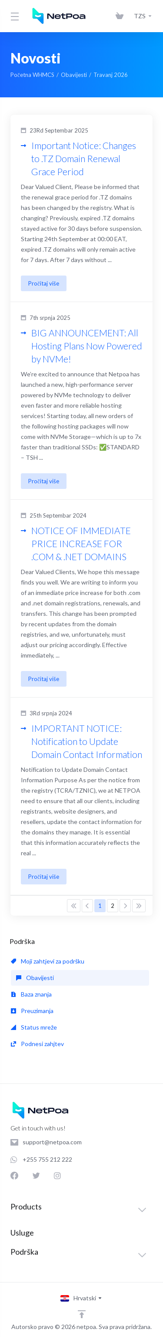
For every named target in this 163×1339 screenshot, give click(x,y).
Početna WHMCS (32, 74)
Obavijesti (74, 74)
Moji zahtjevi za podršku (47, 961)
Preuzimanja (32, 1010)
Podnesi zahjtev (37, 1043)
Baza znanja (31, 994)
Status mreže (34, 1027)
